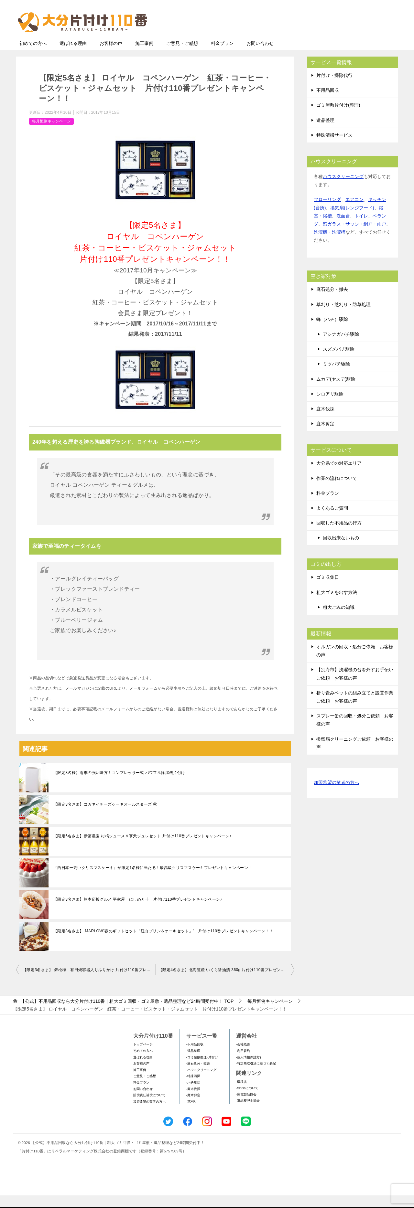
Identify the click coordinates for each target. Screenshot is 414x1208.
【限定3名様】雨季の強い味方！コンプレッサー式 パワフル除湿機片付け (119, 785)
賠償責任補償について (149, 1107)
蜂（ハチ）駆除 (332, 331)
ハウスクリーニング (343, 189)
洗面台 (343, 228)
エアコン (354, 212)
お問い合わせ (260, 55)
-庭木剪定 (193, 1107)
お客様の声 (111, 55)
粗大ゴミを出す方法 (336, 605)
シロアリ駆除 (329, 406)
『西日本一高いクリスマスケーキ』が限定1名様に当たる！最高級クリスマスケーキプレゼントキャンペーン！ (152, 880)
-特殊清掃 (193, 1088)
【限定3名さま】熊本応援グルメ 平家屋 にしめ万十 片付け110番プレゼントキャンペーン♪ (137, 912)
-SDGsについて (247, 1100)
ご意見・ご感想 (182, 55)
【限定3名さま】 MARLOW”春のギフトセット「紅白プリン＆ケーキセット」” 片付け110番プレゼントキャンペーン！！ (163, 943)
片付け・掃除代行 (334, 87)
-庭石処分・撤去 (198, 1076)
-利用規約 (243, 1063)
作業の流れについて (336, 490)
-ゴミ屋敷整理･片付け (202, 1070)
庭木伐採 (325, 421)
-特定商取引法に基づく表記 (256, 1076)
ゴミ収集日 (327, 589)
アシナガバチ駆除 (341, 346)
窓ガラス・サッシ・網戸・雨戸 (354, 236)
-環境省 (241, 1094)
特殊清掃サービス (334, 147)
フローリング (327, 212)
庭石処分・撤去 (332, 301)
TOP (127, 1013)
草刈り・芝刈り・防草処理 (343, 317)
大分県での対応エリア (339, 475)
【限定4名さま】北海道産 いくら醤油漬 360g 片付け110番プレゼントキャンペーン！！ (226, 982)
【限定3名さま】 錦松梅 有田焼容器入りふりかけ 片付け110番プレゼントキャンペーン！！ (89, 982)
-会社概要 (243, 1057)
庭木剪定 (325, 436)
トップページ (143, 1057)
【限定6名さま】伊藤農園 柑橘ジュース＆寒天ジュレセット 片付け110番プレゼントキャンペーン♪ (142, 848)
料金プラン (222, 55)
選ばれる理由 (73, 55)
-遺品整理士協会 (248, 1113)
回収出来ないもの (341, 550)
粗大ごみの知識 (338, 619)
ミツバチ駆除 (336, 376)
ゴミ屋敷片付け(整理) (338, 117)
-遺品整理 (193, 1063)
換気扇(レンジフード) (352, 220)
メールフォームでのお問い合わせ (337, 37)
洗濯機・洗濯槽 (329, 244)
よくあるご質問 (332, 520)
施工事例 (144, 55)
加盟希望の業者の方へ (336, 795)
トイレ (361, 228)
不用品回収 (327, 102)
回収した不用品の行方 (339, 535)
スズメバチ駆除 (338, 361)
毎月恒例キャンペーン (51, 134)
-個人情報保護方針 (249, 1070)
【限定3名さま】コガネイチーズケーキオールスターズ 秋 (105, 817)
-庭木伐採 (193, 1101)
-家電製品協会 (246, 1107)
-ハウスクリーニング (201, 1082)
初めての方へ (33, 55)
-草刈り (191, 1114)
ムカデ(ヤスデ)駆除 (335, 391)
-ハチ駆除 (193, 1095)
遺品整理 (325, 132)
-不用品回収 (194, 1057)
